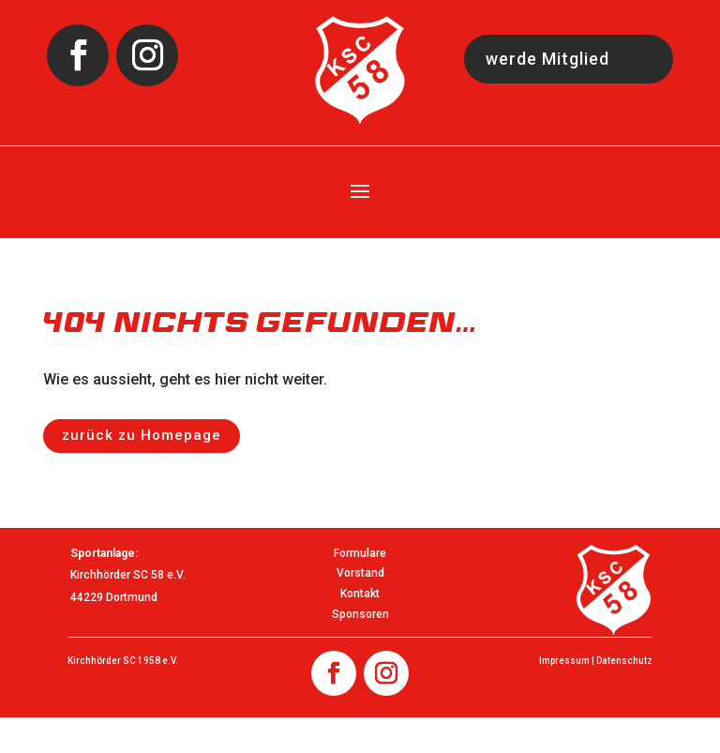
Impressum (564, 660)
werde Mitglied (547, 58)
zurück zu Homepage (141, 435)
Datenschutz (624, 660)
